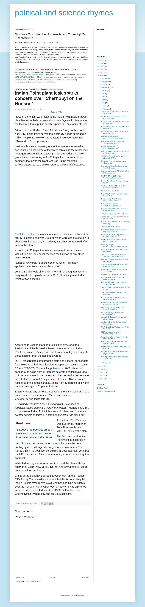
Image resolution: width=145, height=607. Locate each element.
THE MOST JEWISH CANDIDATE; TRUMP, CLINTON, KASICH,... (113, 255)
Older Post (85, 577)
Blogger (82, 595)
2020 (102, 63)
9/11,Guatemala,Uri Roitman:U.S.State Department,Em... (114, 132)
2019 (102, 66)
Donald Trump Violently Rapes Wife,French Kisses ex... (111, 200)
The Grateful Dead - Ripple (110, 227)
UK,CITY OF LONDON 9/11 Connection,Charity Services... (112, 177)
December (105, 78)
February (105, 109)
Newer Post (20, 577)
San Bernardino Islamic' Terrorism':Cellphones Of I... (112, 205)
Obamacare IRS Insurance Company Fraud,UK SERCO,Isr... (114, 303)
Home (53, 577)
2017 (102, 72)
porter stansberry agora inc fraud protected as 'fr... (112, 313)
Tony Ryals (104, 388)
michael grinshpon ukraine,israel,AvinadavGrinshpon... (114, 245)
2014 (102, 369)
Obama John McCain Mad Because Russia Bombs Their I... (113, 240)
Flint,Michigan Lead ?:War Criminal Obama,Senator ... (113, 283)
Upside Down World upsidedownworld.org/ (110, 147)
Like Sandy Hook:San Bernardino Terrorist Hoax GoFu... (112, 142)
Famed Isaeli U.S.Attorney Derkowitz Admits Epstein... (114, 343)
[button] (16, 74)
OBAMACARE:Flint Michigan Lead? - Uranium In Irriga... (114, 278)
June (103, 97)
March (104, 106)
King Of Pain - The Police (110, 191)
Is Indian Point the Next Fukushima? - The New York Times (45, 69)
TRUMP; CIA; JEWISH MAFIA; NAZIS (114, 214)
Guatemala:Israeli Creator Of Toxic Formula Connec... (113, 117)
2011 (102, 378)
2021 (102, 60)
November (105, 81)
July (103, 94)
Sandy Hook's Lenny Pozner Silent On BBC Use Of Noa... (114, 338)
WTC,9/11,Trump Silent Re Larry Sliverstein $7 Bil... (112, 157)
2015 (102, 366)
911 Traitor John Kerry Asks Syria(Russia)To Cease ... (111, 333)
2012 (102, 375)
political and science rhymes (64, 12)
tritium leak (26, 234)
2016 (102, 76)
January (105, 362)
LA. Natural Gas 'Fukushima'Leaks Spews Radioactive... (113, 298)
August (104, 91)
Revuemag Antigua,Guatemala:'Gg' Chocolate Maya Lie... (113, 231)
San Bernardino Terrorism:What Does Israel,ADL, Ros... (114, 265)
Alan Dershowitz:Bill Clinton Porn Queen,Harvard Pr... (112, 308)
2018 (102, 69)
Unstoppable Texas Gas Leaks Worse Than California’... (114, 167)
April (103, 103)
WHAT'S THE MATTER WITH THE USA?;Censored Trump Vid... (113, 187)
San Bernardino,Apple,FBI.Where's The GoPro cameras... (115, 172)
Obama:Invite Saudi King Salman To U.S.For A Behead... (114, 236)
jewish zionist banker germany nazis (113, 274)
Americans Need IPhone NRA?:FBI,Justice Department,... (113, 137)
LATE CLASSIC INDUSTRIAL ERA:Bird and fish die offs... (115, 152)
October (105, 84)
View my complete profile (106, 391)
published (55, 368)
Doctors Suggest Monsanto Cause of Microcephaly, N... (114, 210)
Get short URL (56, 112)
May (103, 100)
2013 (102, 372)
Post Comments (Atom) (32, 581)
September (106, 87)
